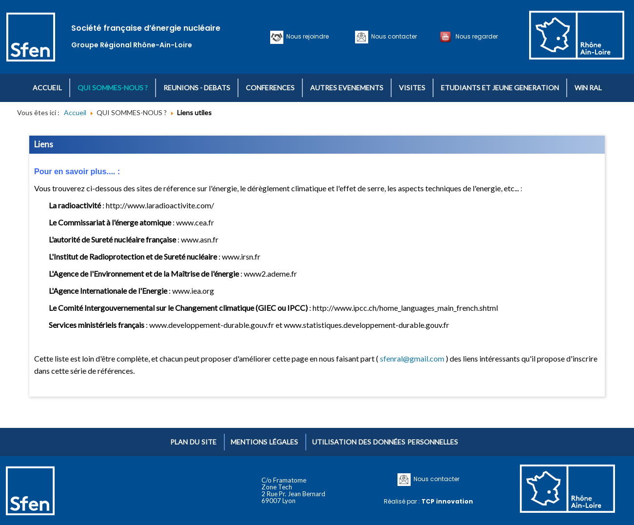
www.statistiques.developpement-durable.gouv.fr (366, 324)
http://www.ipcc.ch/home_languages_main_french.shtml (405, 307)
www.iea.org (193, 290)
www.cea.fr (195, 222)
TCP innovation (447, 501)
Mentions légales (264, 442)
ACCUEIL (47, 87)
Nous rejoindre (306, 36)
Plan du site (193, 442)
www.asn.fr (199, 239)
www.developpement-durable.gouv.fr (211, 324)
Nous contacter (392, 36)
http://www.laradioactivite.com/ (160, 205)
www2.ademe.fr (270, 273)
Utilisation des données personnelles (385, 442)
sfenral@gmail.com (412, 358)
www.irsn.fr (241, 256)
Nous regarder (475, 36)
